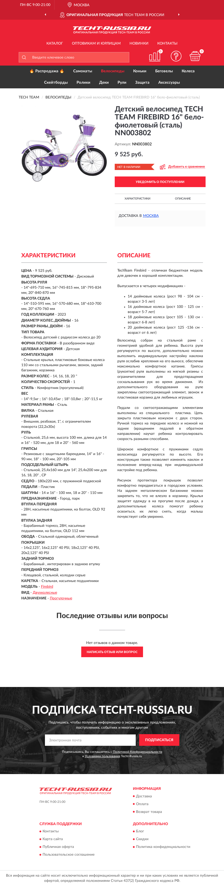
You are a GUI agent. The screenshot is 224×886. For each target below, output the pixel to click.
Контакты (167, 43)
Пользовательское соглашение (68, 854)
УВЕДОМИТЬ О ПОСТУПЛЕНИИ (160, 181)
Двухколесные (45, 592)
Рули (122, 82)
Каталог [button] (54, 43)
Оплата (142, 804)
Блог (140, 831)
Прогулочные (61, 598)
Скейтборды (56, 82)
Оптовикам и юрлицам (96, 43)
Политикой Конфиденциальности (137, 751)
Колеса (188, 71)
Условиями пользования (102, 756)
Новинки (139, 43)
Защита (142, 82)
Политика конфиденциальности (163, 847)
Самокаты (82, 71)
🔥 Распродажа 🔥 (46, 71)
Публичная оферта (58, 847)
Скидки (142, 839)
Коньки (139, 71)
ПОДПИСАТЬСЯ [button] (159, 740)
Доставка (144, 796)
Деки (104, 82)
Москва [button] (151, 216)
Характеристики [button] (137, 198)
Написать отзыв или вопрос (112, 652)
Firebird (47, 587)
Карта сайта (53, 839)
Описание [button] (183, 198)
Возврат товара (149, 812)
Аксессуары (169, 82)
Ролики (83, 82)
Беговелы (164, 71)
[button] (176, 56)
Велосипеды (112, 71)
